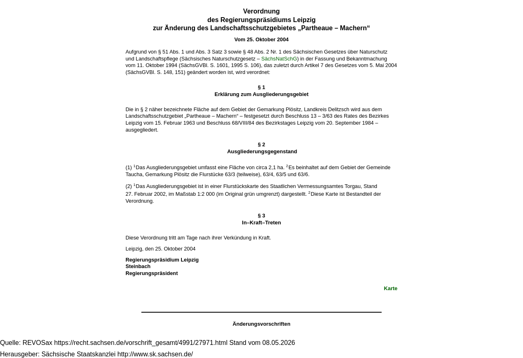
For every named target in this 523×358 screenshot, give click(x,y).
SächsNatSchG (279, 59)
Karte (391, 288)
